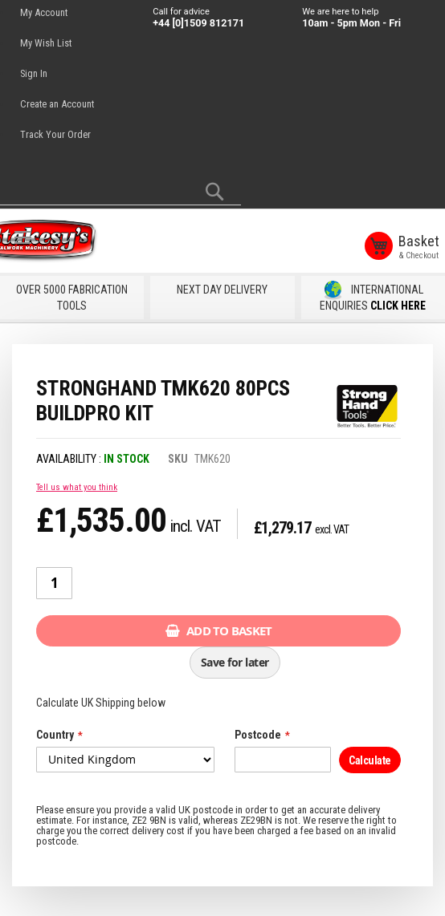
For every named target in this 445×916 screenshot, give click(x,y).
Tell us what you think (76, 485)
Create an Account (57, 104)
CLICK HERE (398, 303)
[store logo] (72, 243)
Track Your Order (55, 134)
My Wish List (45, 43)
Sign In (33, 73)
